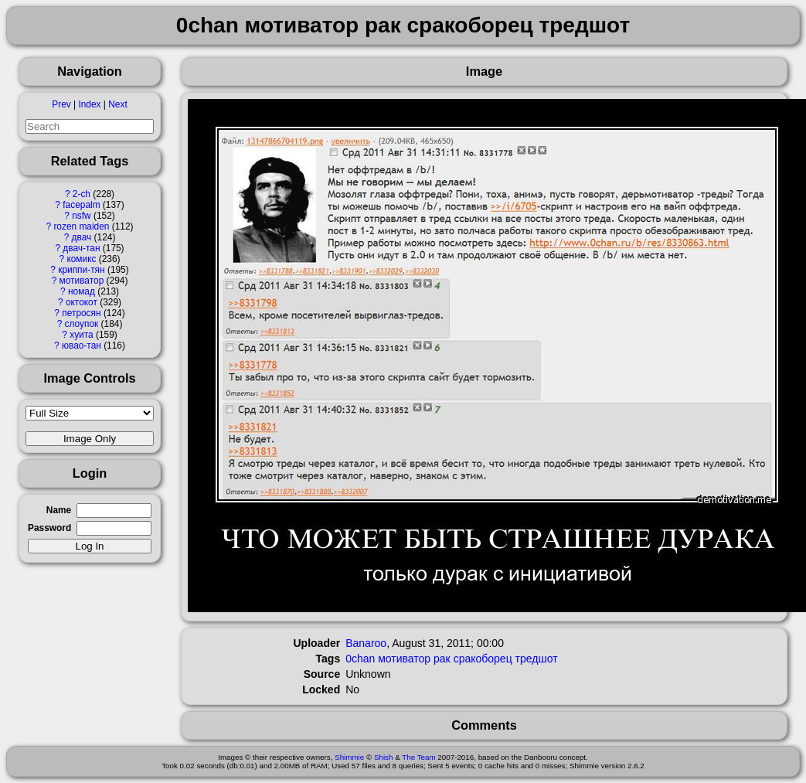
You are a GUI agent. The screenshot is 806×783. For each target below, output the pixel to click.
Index (89, 104)
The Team (418, 757)
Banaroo (365, 643)
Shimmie (349, 757)
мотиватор (82, 280)
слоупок (82, 323)
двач (82, 237)
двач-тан (81, 248)
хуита (81, 334)
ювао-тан (81, 345)
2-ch (81, 194)
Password (49, 528)
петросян (81, 313)
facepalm (81, 204)
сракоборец (483, 658)
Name (58, 510)
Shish (383, 757)
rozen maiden (81, 226)
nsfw (81, 215)
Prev (61, 104)
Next (117, 104)
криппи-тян (81, 269)
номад (81, 291)
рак (442, 658)
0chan (360, 658)
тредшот (536, 658)
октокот (81, 302)
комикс (81, 259)
